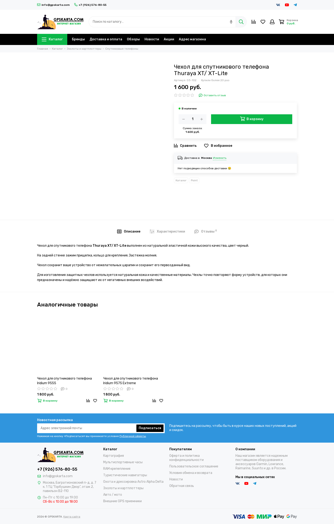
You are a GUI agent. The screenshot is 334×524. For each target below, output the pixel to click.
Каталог (52, 39)
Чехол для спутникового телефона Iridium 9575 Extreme (130, 381)
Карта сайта (71, 516)
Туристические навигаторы (125, 475)
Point (194, 180)
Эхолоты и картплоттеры (123, 488)
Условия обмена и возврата (190, 473)
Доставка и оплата (106, 39)
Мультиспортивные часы (123, 462)
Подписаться (150, 428)
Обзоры (133, 39)
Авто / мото (112, 495)
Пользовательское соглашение (193, 466)
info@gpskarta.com (53, 4)
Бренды (78, 39)
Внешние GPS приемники (122, 501)
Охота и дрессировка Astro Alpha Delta (133, 482)
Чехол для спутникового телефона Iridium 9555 (64, 381)
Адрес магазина (192, 39)
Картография (113, 456)
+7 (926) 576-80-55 (90, 4)
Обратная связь (181, 486)
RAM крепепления (116, 469)
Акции (169, 39)
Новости (152, 39)
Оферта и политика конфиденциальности (186, 458)
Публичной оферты (132, 436)
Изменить (219, 158)
